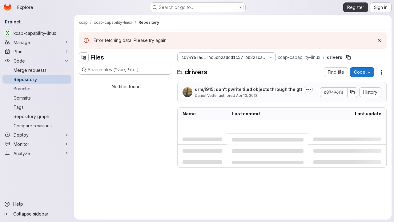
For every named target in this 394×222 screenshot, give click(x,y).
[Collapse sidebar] (36, 214)
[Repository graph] (36, 116)
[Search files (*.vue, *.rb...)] (125, 70)
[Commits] (36, 97)
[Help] (36, 204)
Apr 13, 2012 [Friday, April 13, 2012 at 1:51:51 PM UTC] (246, 95)
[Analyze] (36, 153)
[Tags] (36, 107)
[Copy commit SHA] (352, 92)
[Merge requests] (36, 70)
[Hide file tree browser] (84, 57)
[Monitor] (36, 144)
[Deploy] (36, 134)
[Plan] (36, 51)
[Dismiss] (379, 40)
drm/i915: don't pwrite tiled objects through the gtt (248, 89)
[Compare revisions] (36, 125)
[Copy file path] (348, 57)
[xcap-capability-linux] (36, 33)
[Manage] (36, 42)
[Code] (36, 60)
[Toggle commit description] (309, 89)
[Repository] (36, 79)
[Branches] (36, 88)
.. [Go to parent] (183, 126)
